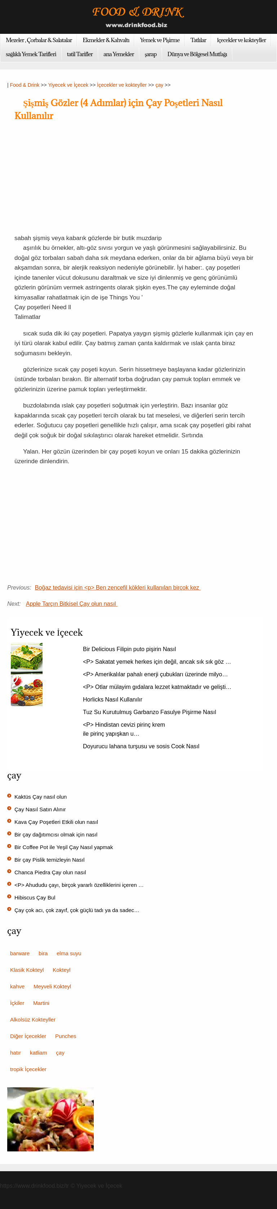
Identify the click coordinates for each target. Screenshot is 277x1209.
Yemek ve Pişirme (160, 40)
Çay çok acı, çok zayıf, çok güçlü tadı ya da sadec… (77, 910)
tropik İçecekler (28, 1069)
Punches (65, 1036)
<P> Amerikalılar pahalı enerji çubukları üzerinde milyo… (155, 674)
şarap (151, 54)
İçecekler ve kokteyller (241, 40)
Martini (41, 1003)
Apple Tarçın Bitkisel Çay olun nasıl (72, 604)
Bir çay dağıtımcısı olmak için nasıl (56, 834)
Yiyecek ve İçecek (68, 85)
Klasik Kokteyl (27, 970)
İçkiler (17, 1003)
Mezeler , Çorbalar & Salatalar (39, 40)
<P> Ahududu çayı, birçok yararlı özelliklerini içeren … (79, 885)
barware (20, 953)
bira (43, 953)
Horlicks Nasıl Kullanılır (113, 699)
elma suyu (69, 953)
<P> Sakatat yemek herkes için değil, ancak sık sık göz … (157, 662)
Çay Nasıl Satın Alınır (40, 809)
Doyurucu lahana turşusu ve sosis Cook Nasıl (142, 746)
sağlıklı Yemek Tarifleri (31, 54)
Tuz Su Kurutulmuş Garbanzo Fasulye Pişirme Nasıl (150, 712)
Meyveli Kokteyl (52, 986)
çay (159, 85)
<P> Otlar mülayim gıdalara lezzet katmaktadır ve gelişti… (157, 687)
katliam (38, 1053)
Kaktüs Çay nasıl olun (41, 797)
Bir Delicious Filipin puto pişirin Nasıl (130, 649)
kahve (17, 986)
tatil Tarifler (80, 54)
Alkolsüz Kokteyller (33, 1019)
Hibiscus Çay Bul (35, 897)
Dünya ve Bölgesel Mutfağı (197, 54)
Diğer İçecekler (28, 1036)
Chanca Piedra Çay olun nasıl (51, 872)
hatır (15, 1053)
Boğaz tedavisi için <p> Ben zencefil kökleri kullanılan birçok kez (118, 588)
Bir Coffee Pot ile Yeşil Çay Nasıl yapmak (64, 847)
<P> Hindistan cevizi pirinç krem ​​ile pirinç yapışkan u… (125, 729)
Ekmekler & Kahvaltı (106, 40)
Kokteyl (61, 970)
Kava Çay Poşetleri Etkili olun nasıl (57, 822)
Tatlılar (198, 40)
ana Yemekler (119, 54)
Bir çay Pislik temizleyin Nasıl (50, 860)
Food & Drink (25, 85)
